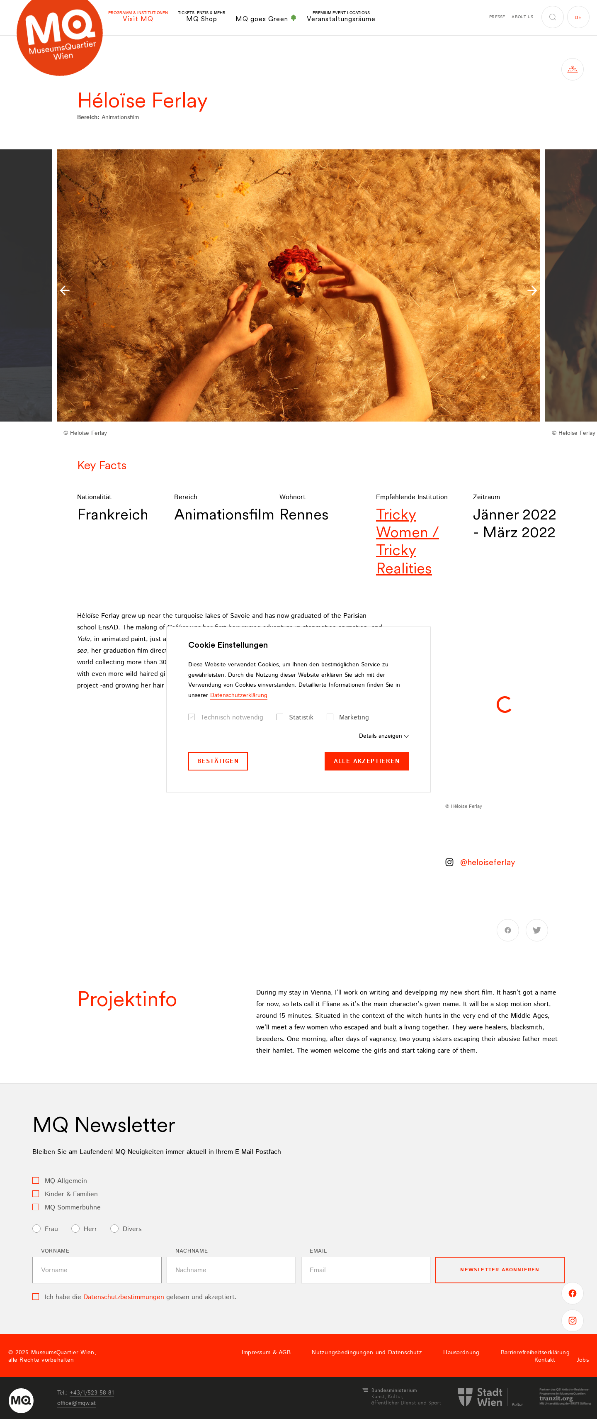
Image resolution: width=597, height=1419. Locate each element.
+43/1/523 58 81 (92, 1393)
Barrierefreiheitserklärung (535, 1353)
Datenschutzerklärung (238, 695)
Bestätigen (218, 761)
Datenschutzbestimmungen (123, 1297)
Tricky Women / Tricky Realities (407, 541)
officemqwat (76, 1403)
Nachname (191, 1251)
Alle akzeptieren (367, 761)
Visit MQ (138, 17)
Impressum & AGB (266, 1353)
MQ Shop (202, 17)
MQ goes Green (266, 19)
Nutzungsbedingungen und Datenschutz (367, 1353)
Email (318, 1251)
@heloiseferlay (487, 862)
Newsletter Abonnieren (499, 1269)
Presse (497, 17)
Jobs (583, 1360)
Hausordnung (461, 1353)
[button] (65, 290)
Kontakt (545, 1360)
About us (522, 17)
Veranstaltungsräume (341, 17)
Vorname (55, 1251)
